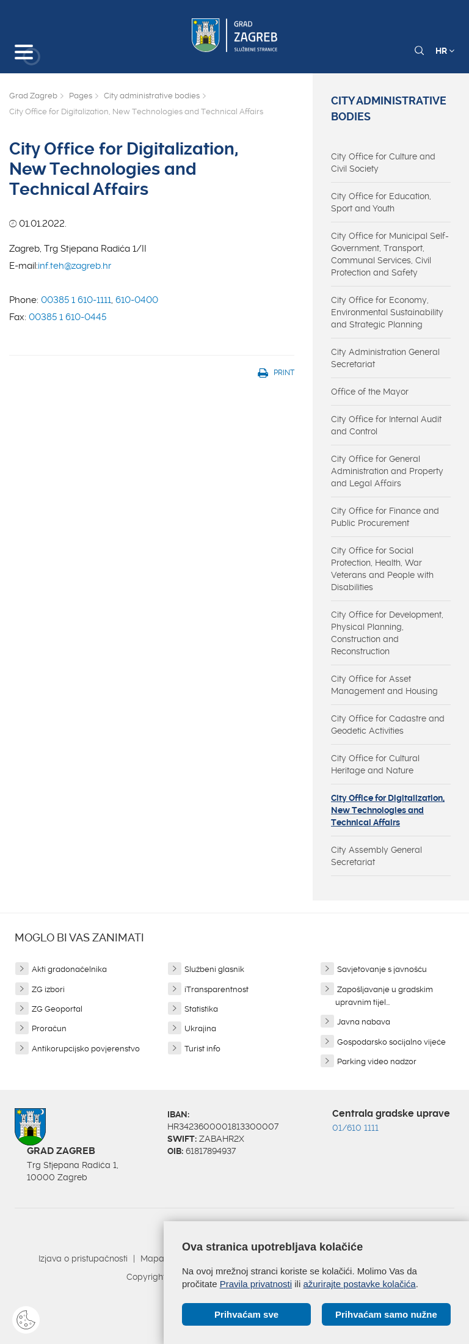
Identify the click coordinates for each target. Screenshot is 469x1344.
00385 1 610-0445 (67, 317)
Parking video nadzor (376, 1061)
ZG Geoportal (57, 1008)
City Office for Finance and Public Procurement (385, 517)
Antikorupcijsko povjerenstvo (86, 1048)
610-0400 (136, 299)
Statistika (201, 1008)
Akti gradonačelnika (69, 969)
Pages (80, 95)
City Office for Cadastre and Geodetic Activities (388, 725)
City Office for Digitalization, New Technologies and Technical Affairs (388, 810)
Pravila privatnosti (256, 1284)
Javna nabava (363, 1021)
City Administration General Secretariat (385, 358)
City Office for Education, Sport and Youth (381, 202)
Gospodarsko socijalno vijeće (391, 1041)
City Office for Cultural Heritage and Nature (375, 764)
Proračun (49, 1028)
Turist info (202, 1048)
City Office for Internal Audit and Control (386, 425)
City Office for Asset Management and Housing (384, 685)
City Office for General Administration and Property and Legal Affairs (387, 471)
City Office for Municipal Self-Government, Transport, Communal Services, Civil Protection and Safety (390, 254)
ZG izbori (48, 989)
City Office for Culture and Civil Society (383, 162)
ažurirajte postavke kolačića (359, 1284)
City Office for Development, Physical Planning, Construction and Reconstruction (387, 633)
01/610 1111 (355, 1128)
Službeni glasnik (214, 969)
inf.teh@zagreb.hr (74, 265)
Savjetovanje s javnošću (382, 969)
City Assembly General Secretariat (376, 856)
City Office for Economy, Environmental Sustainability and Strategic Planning (387, 312)
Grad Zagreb (33, 95)
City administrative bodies (152, 95)
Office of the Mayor (370, 391)
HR (444, 51)
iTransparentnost (216, 989)
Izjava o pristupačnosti (83, 1258)
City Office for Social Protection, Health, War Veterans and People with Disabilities (382, 569)
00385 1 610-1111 (76, 299)
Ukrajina (200, 1028)
